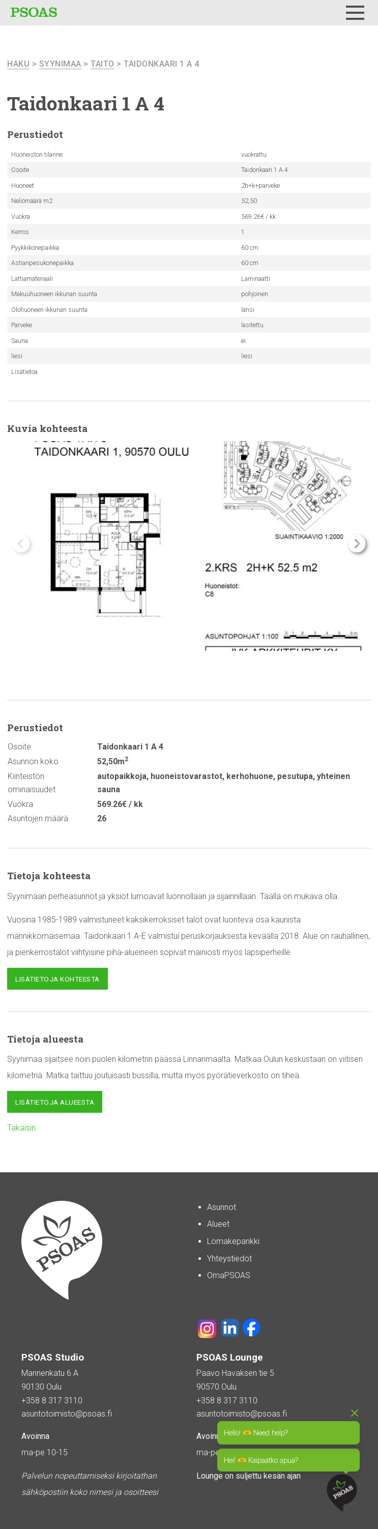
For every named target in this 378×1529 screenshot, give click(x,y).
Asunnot (221, 1207)
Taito (102, 64)
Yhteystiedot (229, 1258)
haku (18, 64)
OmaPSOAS (228, 1275)
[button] (357, 544)
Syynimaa (60, 64)
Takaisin (21, 1128)
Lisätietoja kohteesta (57, 979)
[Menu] (355, 13)
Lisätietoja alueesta (54, 1102)
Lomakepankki (233, 1241)
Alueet (218, 1224)
